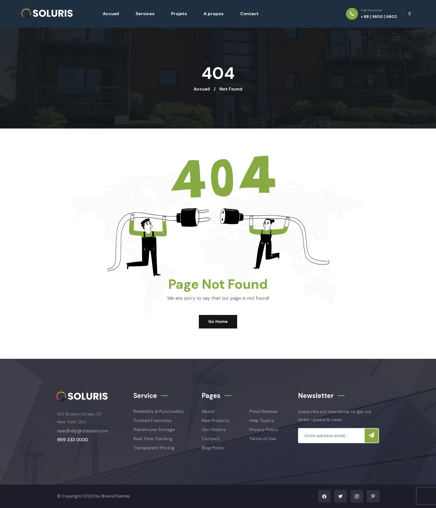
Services (145, 14)
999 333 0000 (72, 440)
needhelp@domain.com (82, 431)
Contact (249, 14)
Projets (179, 14)
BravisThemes (115, 496)
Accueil (111, 14)
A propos (214, 14)
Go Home (218, 321)
